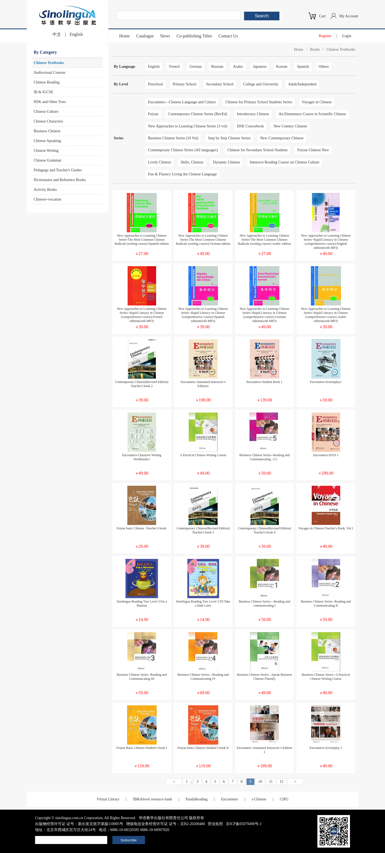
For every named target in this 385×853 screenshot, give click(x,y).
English (76, 34)
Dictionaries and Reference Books (60, 180)
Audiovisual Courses (49, 72)
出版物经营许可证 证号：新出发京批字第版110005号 (79, 824)
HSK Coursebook (250, 126)
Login (346, 36)
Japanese (260, 67)
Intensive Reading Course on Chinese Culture (284, 162)
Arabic (238, 67)
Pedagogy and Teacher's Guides (58, 170)
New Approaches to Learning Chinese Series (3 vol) (187, 126)
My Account (348, 16)
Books (315, 49)
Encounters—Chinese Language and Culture (182, 102)
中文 (56, 34)
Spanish (303, 67)
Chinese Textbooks (49, 63)
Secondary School (219, 84)
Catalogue (145, 36)
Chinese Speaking (47, 141)
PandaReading (196, 799)
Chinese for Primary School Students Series (258, 102)
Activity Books (45, 190)
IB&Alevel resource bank (152, 799)
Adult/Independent (302, 84)
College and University (261, 84)
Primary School (185, 84)
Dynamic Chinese (226, 162)
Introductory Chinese (253, 114)
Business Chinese (47, 131)
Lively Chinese (159, 162)
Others (324, 67)
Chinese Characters (48, 121)
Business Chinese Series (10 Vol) (173, 138)
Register (325, 36)
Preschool (155, 84)
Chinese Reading (46, 82)
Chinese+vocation (47, 199)
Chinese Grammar (47, 160)
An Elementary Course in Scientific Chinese (312, 114)
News (165, 36)
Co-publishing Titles (194, 36)
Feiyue (153, 114)
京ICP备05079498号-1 (243, 824)
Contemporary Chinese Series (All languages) (183, 150)
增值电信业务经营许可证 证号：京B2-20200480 (165, 824)
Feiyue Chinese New (313, 150)
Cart (322, 16)
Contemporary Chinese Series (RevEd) (197, 114)
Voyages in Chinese (317, 102)
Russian (217, 67)
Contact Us (228, 36)
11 (271, 782)
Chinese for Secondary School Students (258, 150)
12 (281, 782)
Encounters (229, 799)
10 (260, 782)
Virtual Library (108, 799)
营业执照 (215, 824)
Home (124, 36)
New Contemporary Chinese (281, 138)
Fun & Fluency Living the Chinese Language (182, 174)
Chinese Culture (46, 112)
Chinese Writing (46, 151)
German (196, 67)
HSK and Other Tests (50, 102)
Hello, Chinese (192, 162)
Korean (281, 67)
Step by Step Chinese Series (229, 138)
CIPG (284, 799)
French (174, 67)
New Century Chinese (290, 126)
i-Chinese (259, 799)
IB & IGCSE (43, 92)
